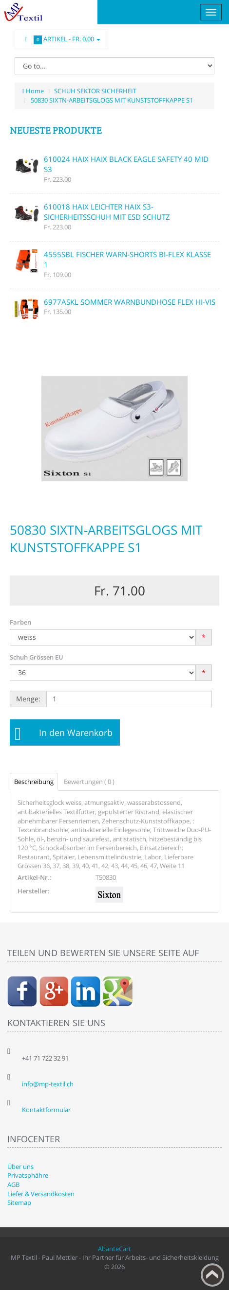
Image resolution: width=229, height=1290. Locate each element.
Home (33, 91)
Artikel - (61, 39)
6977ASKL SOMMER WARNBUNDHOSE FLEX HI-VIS (129, 302)
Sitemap (19, 1202)
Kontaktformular (46, 1109)
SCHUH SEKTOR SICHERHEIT (95, 91)
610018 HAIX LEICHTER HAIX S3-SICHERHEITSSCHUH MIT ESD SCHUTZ (107, 212)
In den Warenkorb (76, 732)
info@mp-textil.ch (48, 1084)
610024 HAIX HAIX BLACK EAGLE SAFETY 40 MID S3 (126, 164)
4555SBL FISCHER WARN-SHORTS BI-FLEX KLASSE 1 (127, 259)
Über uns (20, 1166)
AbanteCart (114, 1248)
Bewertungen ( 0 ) (89, 781)
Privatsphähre (27, 1175)
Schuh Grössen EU (36, 657)
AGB (13, 1184)
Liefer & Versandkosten (41, 1193)
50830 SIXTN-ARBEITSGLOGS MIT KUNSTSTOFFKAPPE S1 (112, 100)
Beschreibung (34, 781)
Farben (20, 622)
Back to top (212, 1275)
